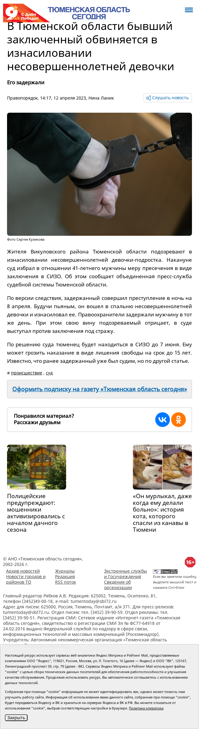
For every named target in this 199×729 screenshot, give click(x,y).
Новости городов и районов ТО (26, 579)
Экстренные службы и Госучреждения (125, 573)
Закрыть (16, 717)
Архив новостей (23, 571)
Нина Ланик (101, 98)
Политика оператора (146, 708)
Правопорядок (22, 98)
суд (49, 373)
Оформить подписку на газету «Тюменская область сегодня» (99, 389)
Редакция (65, 576)
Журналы (65, 571)
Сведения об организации (118, 584)
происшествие (26, 373)
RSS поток (65, 582)
